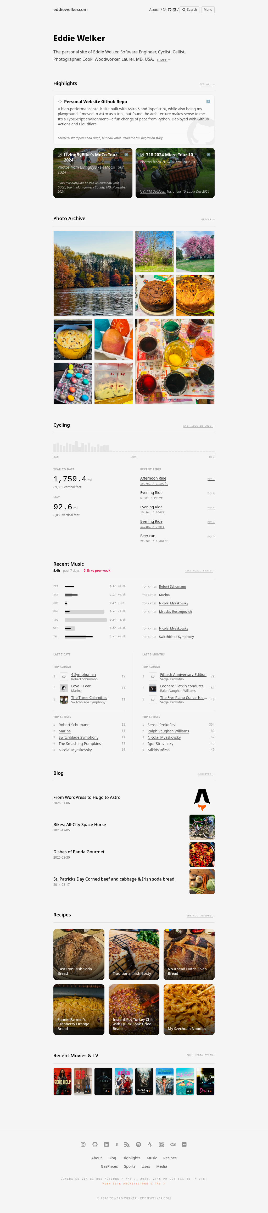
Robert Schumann (172, 586)
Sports (129, 1166)
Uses (146, 1166)
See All (207, 85)
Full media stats (201, 1050)
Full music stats (200, 571)
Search (189, 9)
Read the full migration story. (143, 138)
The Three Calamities (89, 697)
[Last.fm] (173, 1144)
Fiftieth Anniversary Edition (183, 674)
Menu (208, 9)
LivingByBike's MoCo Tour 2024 (90, 157)
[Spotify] (138, 1144)
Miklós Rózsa (159, 749)
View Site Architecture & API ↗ (134, 1183)
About (154, 9)
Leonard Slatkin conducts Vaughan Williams (184, 685)
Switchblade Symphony (176, 637)
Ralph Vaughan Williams (168, 730)
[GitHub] (169, 10)
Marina (164, 595)
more (164, 59)
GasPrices (109, 1166)
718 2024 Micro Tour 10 (169, 154)
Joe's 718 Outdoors (153, 191)
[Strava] (150, 1144)
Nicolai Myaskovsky (173, 603)
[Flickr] (184, 1144)
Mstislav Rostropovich (175, 611)
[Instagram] (165, 10)
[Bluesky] (116, 1144)
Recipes (170, 1157)
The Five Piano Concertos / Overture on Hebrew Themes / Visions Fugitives (184, 697)
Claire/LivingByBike (71, 183)
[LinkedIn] (174, 10)
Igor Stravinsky (160, 743)
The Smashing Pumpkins (80, 743)
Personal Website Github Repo (95, 101)
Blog (112, 1157)
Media (161, 1166)
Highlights (131, 1157)
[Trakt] (161, 1144)
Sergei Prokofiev (162, 724)
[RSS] (127, 1144)
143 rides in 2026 (199, 426)
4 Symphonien (83, 674)
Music (152, 1157)
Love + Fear (81, 685)
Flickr (208, 220)
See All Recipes (201, 916)
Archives (206, 774)
